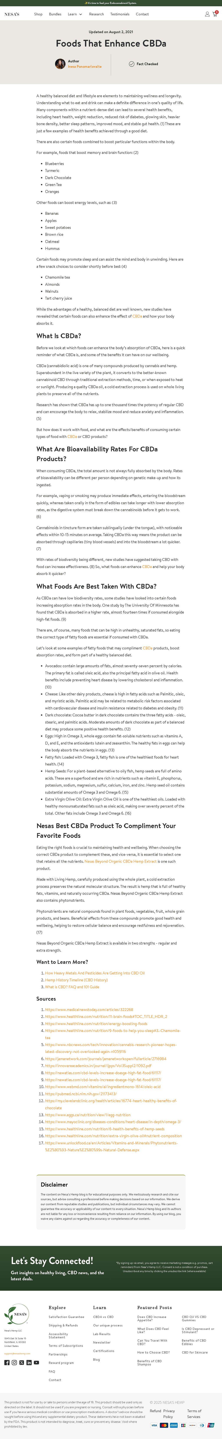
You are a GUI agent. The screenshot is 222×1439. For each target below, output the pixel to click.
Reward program (61, 1363)
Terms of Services (194, 1413)
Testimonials (119, 13)
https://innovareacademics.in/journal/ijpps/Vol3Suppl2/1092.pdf (98, 1065)
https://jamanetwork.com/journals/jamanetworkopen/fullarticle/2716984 (105, 1058)
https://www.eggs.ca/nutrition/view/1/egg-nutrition (88, 1115)
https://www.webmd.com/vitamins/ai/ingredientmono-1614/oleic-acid (102, 1086)
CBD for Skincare (195, 1352)
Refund (155, 1410)
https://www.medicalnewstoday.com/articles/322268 (89, 1009)
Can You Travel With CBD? (152, 1342)
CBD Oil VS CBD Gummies (194, 1318)
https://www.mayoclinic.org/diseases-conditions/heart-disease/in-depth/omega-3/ (113, 1121)
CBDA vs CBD (103, 1317)
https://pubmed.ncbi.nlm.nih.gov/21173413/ (81, 1094)
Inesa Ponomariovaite (85, 66)
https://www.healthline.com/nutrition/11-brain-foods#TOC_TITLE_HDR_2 (106, 1016)
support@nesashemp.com (17, 1353)
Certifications (103, 1351)
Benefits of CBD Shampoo (149, 1363)
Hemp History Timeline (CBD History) (76, 980)
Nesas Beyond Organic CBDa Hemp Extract (121, 861)
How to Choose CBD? (153, 1352)
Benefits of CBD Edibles (194, 1342)
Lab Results (102, 1334)
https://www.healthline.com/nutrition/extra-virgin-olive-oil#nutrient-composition (113, 1136)
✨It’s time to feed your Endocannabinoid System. (111, 3)
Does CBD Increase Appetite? (151, 1318)
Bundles (55, 13)
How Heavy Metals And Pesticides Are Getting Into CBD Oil (95, 973)
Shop (38, 13)
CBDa (137, 316)
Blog (96, 1359)
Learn (75, 13)
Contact (142, 13)
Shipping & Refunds (63, 1325)
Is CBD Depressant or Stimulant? (198, 1330)
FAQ (52, 1371)
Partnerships (58, 1354)
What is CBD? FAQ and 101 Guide (72, 987)
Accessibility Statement (58, 1335)
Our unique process (108, 1325)
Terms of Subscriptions (66, 1345)
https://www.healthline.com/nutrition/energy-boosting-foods (96, 1023)
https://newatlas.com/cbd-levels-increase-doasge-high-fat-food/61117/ (103, 1073)
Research (96, 13)
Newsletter (102, 1342)
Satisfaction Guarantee (66, 1317)
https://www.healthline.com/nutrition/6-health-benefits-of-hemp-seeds (105, 1129)
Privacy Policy (169, 1413)
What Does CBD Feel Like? (153, 1330)
